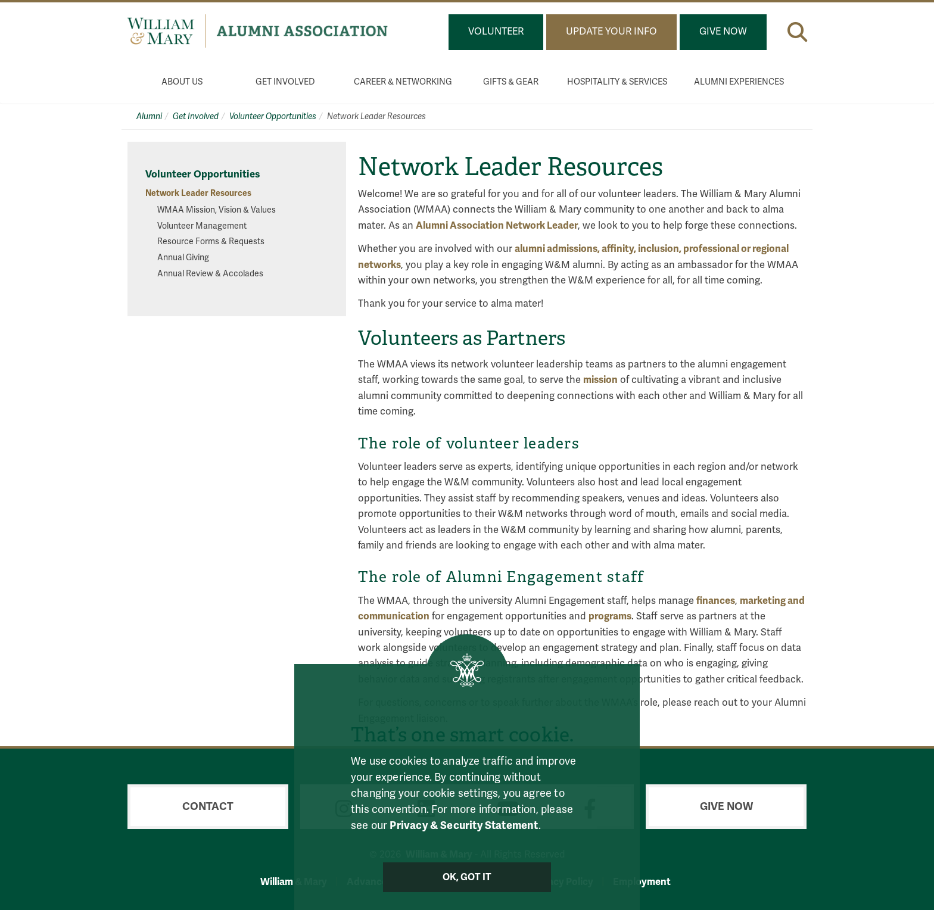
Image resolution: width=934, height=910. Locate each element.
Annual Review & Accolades (210, 274)
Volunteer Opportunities (272, 116)
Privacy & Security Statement (464, 825)
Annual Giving (183, 258)
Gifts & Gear (510, 82)
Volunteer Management (202, 226)
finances (715, 600)
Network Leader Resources (198, 193)
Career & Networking (403, 82)
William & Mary (293, 881)
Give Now (723, 32)
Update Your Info (611, 32)
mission (600, 379)
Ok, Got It (467, 877)
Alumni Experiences (739, 82)
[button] (797, 31)
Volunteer (496, 32)
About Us (182, 82)
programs (610, 616)
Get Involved (285, 82)
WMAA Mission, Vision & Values (216, 210)
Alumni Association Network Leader (497, 225)
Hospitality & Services (617, 82)
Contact (208, 806)
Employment (642, 881)
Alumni (149, 116)
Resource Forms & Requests (210, 241)
